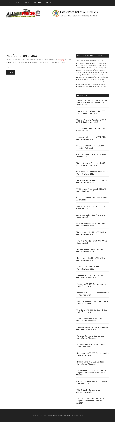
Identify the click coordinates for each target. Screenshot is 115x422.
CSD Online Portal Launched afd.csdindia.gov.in (88, 391)
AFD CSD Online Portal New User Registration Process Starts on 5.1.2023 (90, 401)
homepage (61, 60)
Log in (81, 415)
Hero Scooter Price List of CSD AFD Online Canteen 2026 (91, 181)
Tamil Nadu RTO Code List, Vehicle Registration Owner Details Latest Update (91, 372)
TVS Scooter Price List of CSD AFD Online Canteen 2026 (91, 190)
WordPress (74, 415)
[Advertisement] (57, 37)
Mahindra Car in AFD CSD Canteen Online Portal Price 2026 (90, 337)
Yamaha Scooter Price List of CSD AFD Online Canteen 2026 (90, 164)
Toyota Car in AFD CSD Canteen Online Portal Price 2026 (90, 320)
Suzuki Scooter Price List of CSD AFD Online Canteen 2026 (92, 173)
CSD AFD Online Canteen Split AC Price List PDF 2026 (90, 147)
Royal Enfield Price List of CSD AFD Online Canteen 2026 (91, 268)
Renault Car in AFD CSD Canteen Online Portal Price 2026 (90, 276)
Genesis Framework (64, 415)
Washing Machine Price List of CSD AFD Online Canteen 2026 (91, 121)
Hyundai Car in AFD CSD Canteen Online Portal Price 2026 (90, 363)
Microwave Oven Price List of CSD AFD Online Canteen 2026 (90, 112)
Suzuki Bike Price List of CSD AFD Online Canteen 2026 (90, 225)
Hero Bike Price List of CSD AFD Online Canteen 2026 (90, 250)
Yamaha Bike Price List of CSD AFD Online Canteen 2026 (91, 233)
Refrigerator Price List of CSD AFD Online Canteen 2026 (91, 138)
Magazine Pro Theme (50, 415)
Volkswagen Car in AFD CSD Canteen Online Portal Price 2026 (92, 328)
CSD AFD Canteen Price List (23, 13)
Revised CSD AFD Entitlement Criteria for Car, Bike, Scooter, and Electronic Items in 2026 (92, 102)
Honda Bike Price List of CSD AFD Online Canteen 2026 (90, 259)
